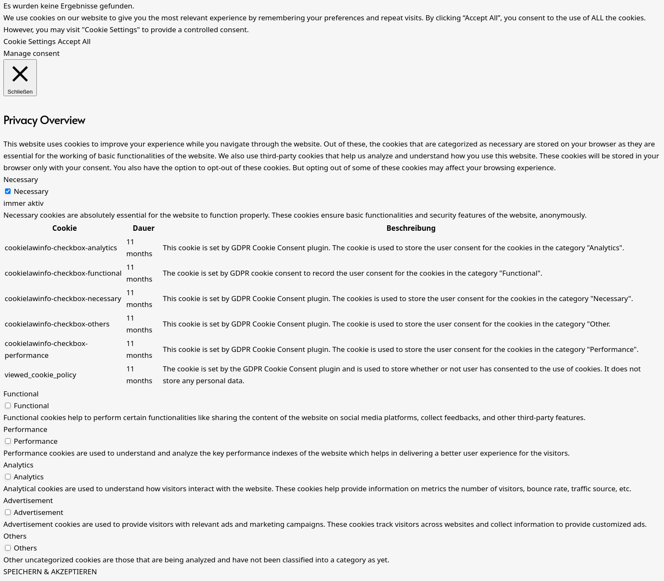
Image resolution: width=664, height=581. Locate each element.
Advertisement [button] (28, 500)
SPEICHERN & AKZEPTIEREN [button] (50, 571)
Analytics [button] (18, 465)
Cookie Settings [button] (29, 41)
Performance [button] (25, 429)
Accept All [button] (74, 41)
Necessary (31, 191)
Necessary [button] (20, 179)
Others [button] (15, 536)
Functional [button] (21, 393)
